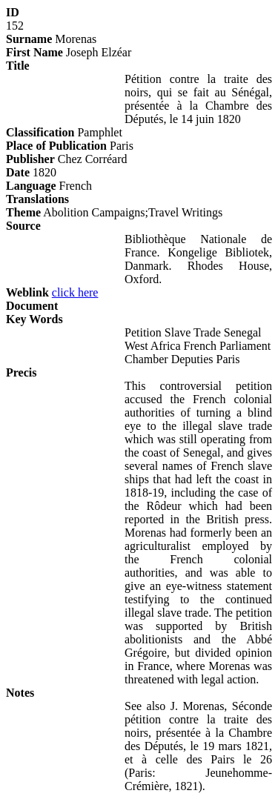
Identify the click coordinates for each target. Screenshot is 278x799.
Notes (20, 692)
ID (12, 12)
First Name (34, 52)
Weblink (27, 292)
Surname (29, 39)
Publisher (30, 159)
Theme (23, 212)
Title (18, 65)
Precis (21, 372)
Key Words (34, 319)
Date (18, 172)
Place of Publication (56, 145)
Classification (40, 132)
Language (31, 185)
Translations (37, 199)
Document (32, 305)
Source (23, 225)
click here (75, 292)
